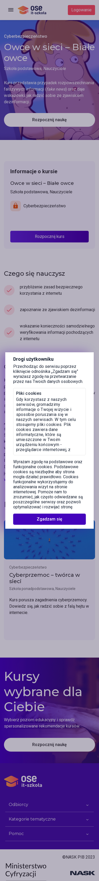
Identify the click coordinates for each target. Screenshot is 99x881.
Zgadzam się (49, 519)
